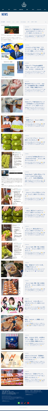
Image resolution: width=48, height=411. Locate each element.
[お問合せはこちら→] (5, 401)
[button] (45, 22)
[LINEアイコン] (19, 403)
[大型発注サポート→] (29, 394)
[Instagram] (22, 403)
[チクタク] (25, 403)
